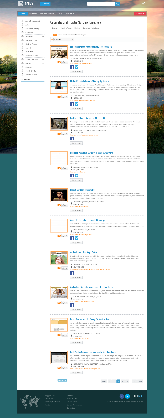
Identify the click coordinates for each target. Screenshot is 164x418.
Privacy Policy (72, 402)
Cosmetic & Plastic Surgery (91, 28)
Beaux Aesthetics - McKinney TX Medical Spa (89, 319)
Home (23, 13)
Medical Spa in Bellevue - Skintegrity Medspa (89, 81)
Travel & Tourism (31, 75)
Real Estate (29, 52)
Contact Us (71, 408)
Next (140, 381)
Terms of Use (72, 399)
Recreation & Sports (32, 56)
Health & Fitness (31, 44)
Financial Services (31, 40)
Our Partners (70, 13)
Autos (27, 25)
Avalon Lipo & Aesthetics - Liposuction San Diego (91, 287)
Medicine (77, 28)
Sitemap (70, 396)
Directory (45, 4)
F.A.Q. (60, 13)
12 (134, 381)
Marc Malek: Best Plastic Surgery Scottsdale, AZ (91, 46)
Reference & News (31, 59)
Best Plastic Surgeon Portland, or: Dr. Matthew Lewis (93, 352)
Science (28, 63)
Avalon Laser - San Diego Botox (83, 252)
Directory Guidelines (52, 402)
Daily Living (29, 36)
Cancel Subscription (74, 405)
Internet (28, 48)
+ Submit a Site (140, 13)
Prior (104, 381)
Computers (29, 33)
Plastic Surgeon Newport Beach (84, 189)
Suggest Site (50, 396)
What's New (33, 13)
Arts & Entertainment (32, 21)
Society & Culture (31, 71)
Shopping (28, 67)
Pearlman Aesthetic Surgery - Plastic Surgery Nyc (91, 152)
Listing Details (76, 71)
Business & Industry (32, 29)
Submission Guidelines (46, 13)
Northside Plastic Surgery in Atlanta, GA (87, 118)
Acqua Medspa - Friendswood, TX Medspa (87, 220)
